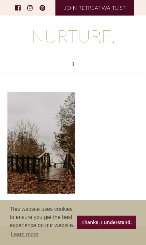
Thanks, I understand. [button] (106, 222)
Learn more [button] (25, 234)
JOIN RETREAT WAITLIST (95, 7)
